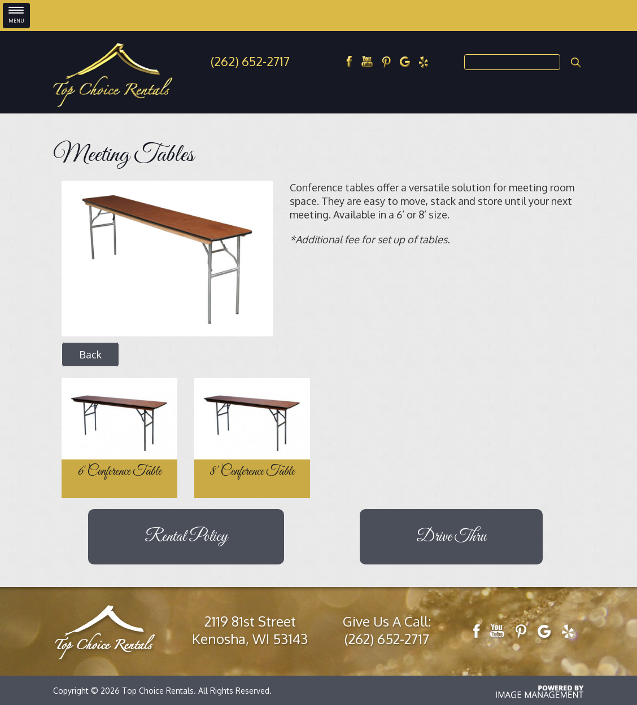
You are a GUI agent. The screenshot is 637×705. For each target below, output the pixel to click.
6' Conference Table (120, 471)
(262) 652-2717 (250, 61)
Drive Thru (451, 537)
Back (90, 354)
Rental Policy (186, 537)
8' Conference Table (252, 471)
